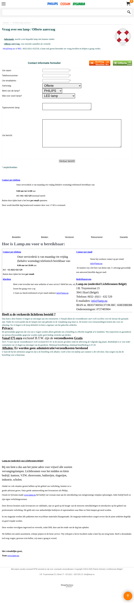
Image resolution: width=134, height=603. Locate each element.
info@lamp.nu (96, 264)
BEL (20, 48)
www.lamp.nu (30, 496)
